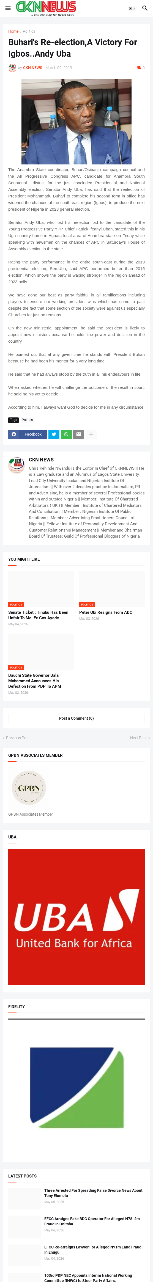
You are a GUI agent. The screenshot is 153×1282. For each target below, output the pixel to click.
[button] (7, 8)
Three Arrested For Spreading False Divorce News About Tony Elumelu (93, 1193)
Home (13, 31)
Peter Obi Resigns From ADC (105, 612)
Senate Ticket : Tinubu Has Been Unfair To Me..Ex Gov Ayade (38, 615)
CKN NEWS (41, 460)
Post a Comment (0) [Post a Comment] (76, 718)
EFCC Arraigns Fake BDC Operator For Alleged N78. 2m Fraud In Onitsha (92, 1221)
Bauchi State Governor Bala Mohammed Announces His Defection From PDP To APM (34, 681)
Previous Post (18, 738)
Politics (29, 31)
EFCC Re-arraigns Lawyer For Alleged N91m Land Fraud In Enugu (92, 1250)
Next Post (138, 738)
